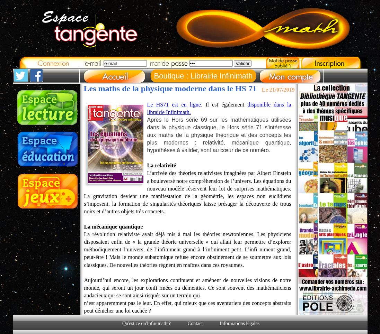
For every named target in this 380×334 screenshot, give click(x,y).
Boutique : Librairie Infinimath (203, 76)
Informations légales (239, 323)
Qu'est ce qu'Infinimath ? (146, 323)
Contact (195, 323)
